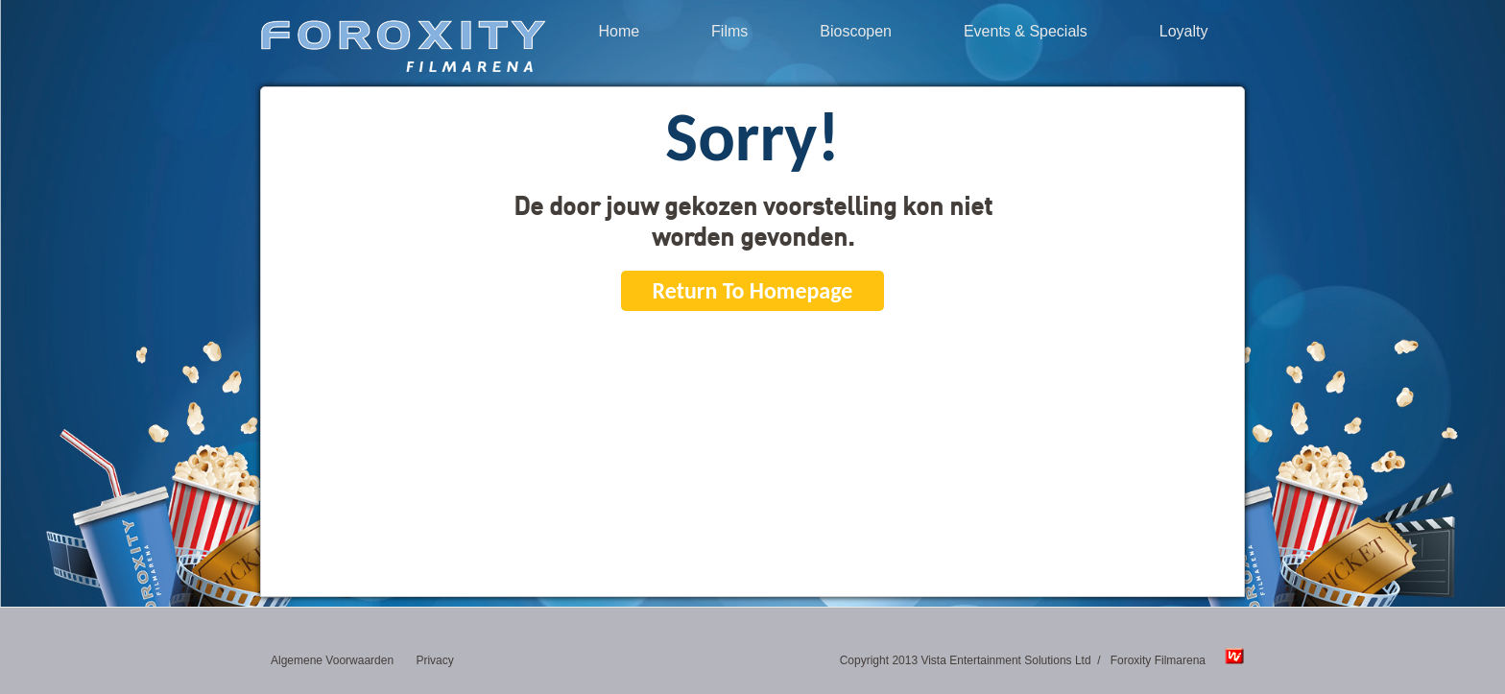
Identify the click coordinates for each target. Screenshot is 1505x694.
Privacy (434, 660)
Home (618, 31)
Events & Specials (1025, 31)
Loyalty (1183, 31)
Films (729, 31)
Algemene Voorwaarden (332, 660)
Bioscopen (856, 31)
